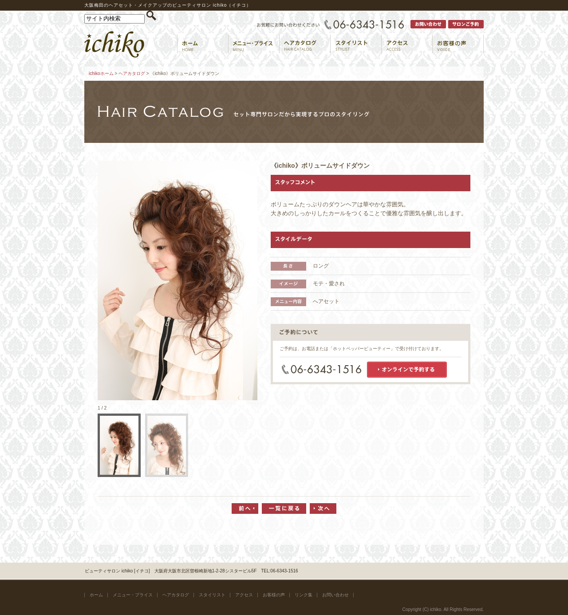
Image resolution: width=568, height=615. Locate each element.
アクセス (244, 594)
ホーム (96, 594)
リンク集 (303, 594)
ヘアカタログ (131, 73)
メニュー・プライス (133, 594)
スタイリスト (212, 594)
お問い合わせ (335, 594)
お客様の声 (274, 594)
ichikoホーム (101, 73)
